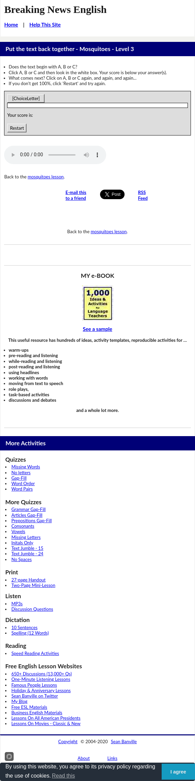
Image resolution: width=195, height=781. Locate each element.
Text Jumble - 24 (27, 553)
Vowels (18, 531)
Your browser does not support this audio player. (55, 155)
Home (11, 24)
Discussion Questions (32, 609)
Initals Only (22, 542)
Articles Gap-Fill (26, 515)
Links (112, 758)
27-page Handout (28, 580)
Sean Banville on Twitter (34, 696)
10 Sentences (24, 627)
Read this (63, 776)
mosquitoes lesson (46, 176)
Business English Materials (36, 712)
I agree (178, 772)
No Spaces (21, 559)
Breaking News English (55, 9)
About (84, 758)
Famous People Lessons (34, 685)
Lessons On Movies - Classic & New (45, 723)
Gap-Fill (19, 478)
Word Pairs (22, 489)
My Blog (19, 701)
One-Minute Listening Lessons (40, 679)
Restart (17, 128)
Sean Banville (124, 741)
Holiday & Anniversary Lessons (40, 690)
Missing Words (25, 466)
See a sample (97, 329)
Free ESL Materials (29, 707)
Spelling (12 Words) (30, 633)
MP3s (16, 603)
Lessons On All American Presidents (45, 718)
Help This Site (45, 24)
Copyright (68, 741)
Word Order (23, 483)
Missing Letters (25, 537)
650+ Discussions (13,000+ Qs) (41, 673)
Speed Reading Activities (35, 653)
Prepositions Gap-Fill (31, 520)
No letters (20, 472)
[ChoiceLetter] (26, 98)
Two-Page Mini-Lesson (33, 585)
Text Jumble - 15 (27, 548)
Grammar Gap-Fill (28, 509)
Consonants (22, 526)
